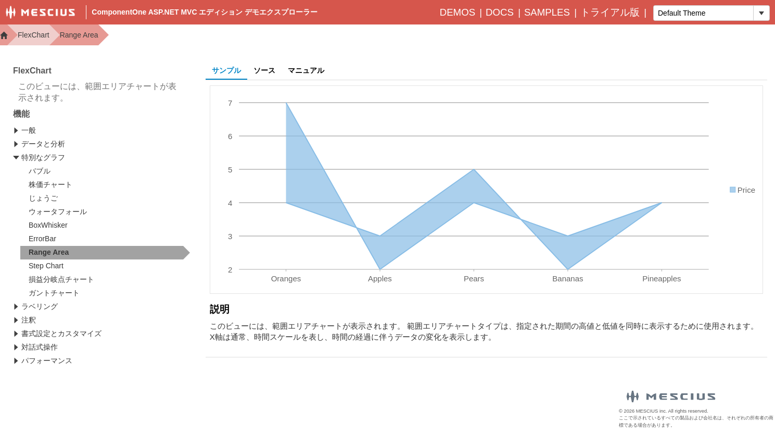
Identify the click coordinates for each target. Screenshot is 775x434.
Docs (500, 12)
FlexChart (33, 35)
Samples (547, 12)
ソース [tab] (264, 70)
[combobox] (703, 13)
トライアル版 (610, 12)
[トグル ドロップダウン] (761, 13)
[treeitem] (105, 252)
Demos (457, 12)
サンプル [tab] (226, 70)
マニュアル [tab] (306, 70)
